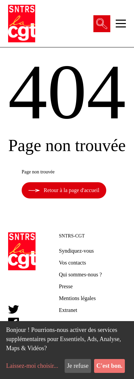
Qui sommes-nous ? (80, 274)
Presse (66, 286)
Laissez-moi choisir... (32, 365)
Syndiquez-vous (76, 251)
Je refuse (77, 365)
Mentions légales (77, 298)
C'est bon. (109, 365)
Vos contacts (72, 263)
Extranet (68, 310)
